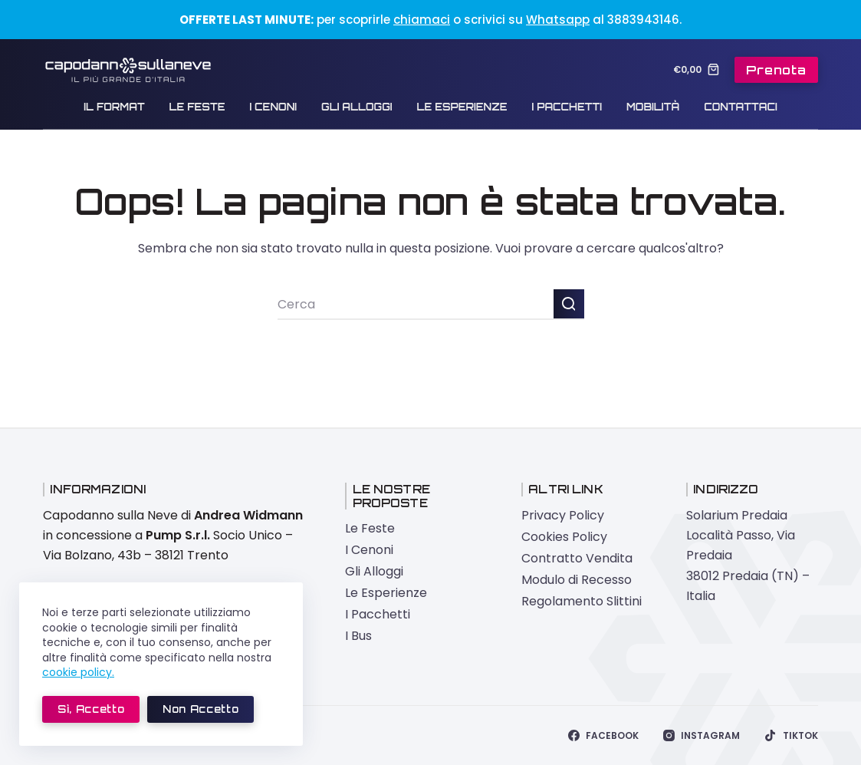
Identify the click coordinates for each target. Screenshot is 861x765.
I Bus (358, 636)
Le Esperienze (462, 107)
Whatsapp (558, 20)
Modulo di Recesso (576, 580)
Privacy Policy (562, 515)
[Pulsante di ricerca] (569, 304)
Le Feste (197, 107)
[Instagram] (701, 736)
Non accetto (200, 709)
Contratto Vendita (577, 558)
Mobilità (652, 107)
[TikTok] (790, 736)
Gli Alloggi (356, 107)
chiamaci (421, 20)
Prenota (776, 69)
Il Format (114, 107)
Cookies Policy (564, 537)
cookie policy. (78, 672)
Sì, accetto (91, 709)
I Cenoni (273, 107)
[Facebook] (603, 736)
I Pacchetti (567, 107)
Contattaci (740, 107)
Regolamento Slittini (581, 601)
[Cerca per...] (416, 304)
